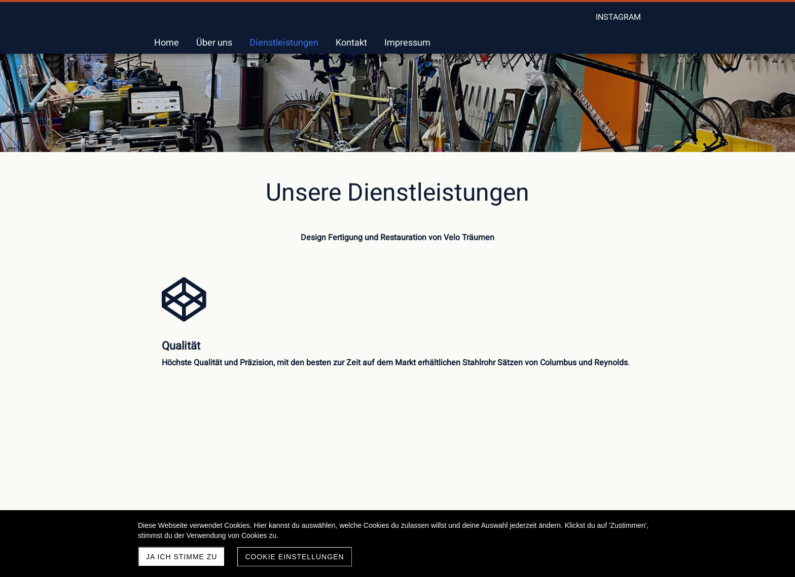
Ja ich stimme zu (181, 557)
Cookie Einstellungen (294, 557)
